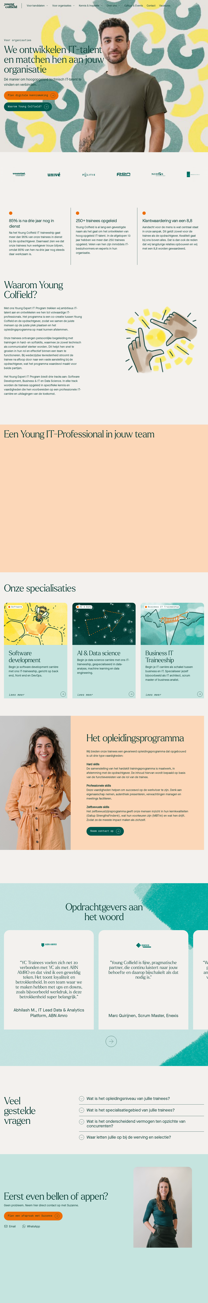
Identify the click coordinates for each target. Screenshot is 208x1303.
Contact (151, 5)
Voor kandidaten (36, 5)
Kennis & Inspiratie (89, 5)
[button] (38, 5)
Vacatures (164, 5)
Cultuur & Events (133, 5)
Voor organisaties (61, 5)
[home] (10, 6)
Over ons (112, 5)
